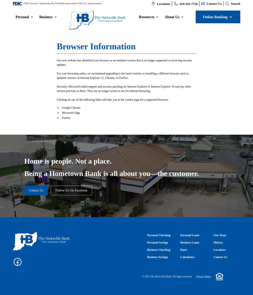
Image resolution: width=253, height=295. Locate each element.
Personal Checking (158, 235)
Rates (183, 249)
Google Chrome (71, 107)
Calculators (187, 257)
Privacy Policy (203, 276)
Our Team (219, 235)
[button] (24, 17)
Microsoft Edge (71, 112)
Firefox (66, 117)
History (218, 242)
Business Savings (157, 257)
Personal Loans (189, 235)
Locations (219, 249)
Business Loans (189, 242)
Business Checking (158, 249)
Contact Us (36, 190)
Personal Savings (157, 242)
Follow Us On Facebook (71, 190)
